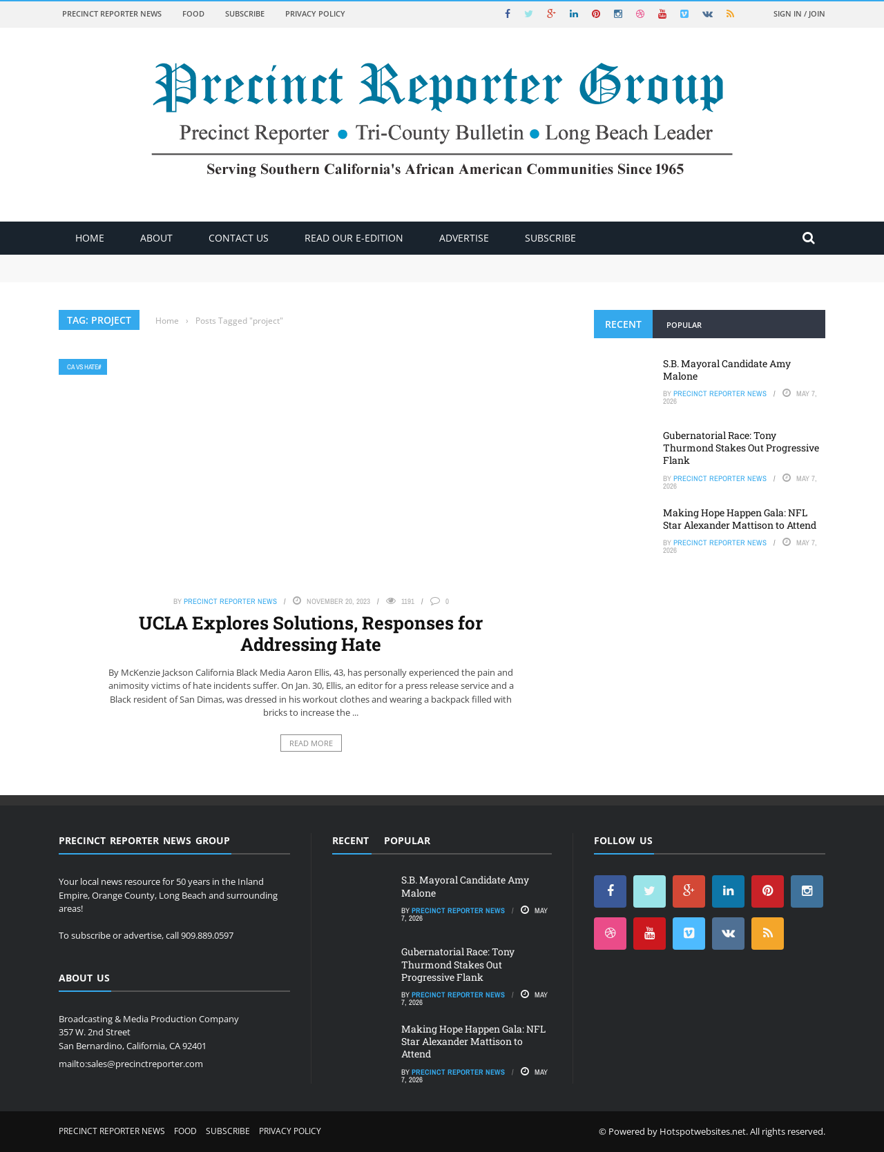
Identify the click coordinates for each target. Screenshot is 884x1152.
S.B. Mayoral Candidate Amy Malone (727, 369)
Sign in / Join (799, 13)
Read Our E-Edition (354, 237)
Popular (684, 325)
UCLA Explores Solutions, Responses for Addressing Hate (311, 633)
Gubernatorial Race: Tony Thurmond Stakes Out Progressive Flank (741, 448)
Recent (623, 324)
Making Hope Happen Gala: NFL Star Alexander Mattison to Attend (739, 518)
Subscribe (245, 13)
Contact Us (239, 237)
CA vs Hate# (84, 366)
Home (89, 237)
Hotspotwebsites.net (703, 1131)
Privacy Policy (315, 13)
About (156, 237)
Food (193, 13)
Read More (311, 743)
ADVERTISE (464, 237)
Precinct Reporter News (112, 13)
